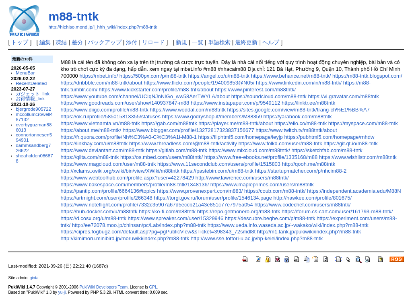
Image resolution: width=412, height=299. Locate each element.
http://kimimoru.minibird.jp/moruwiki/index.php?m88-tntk (125, 238)
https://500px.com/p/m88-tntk (153, 76)
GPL (153, 287)
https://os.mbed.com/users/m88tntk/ (161, 157)
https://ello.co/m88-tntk (300, 123)
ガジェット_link (32, 93)
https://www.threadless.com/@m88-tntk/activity (183, 143)
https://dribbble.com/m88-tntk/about (101, 83)
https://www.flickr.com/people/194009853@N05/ (199, 83)
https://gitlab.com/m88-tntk (176, 150)
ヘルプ (270, 42)
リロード (153, 42)
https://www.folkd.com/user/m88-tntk (280, 143)
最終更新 (246, 42)
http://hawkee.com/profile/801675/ (313, 198)
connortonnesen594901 (34, 137)
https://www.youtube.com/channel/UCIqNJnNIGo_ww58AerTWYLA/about (145, 96)
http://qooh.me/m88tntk (309, 164)
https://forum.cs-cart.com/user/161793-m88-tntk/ (337, 211)
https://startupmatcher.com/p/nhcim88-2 (301, 171)
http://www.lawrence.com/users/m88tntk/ (242, 178)
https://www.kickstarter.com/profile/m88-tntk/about (156, 90)
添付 (131, 42)
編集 (45, 42)
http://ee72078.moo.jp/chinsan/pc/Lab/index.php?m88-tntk (139, 225)
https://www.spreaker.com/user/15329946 (176, 218)
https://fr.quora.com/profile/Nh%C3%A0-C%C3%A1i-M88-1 (129, 137)
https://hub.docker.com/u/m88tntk (99, 211)
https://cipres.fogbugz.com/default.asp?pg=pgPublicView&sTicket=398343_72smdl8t (158, 232)
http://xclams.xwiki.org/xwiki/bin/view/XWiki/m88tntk (120, 171)
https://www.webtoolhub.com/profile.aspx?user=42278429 (127, 178)
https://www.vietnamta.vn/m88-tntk (100, 123)
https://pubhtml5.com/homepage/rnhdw (329, 137)
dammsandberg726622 (33, 147)
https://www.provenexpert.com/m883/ (200, 191)
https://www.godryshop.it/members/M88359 (212, 116)
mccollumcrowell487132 (34, 116)
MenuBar (25, 72)
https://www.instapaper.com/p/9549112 (235, 103)
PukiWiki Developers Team (104, 287)
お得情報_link (30, 98)
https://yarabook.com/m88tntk (298, 116)
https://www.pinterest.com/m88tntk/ (255, 90)
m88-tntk (73, 16)
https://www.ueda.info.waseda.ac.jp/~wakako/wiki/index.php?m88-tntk (288, 225)
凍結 (61, 42)
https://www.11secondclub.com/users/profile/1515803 (218, 164)
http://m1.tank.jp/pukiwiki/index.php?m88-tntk (309, 232)
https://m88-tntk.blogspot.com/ (367, 76)
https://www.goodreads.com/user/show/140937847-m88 (125, 103)
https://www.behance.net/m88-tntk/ (291, 76)
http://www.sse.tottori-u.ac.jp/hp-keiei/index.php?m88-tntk (257, 238)
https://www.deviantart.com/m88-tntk (103, 150)
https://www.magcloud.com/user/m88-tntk (108, 164)
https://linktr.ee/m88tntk (308, 103)
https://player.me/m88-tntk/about (235, 123)
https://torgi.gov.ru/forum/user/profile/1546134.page (213, 198)
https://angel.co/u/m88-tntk (218, 76)
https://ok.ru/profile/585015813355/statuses (111, 116)
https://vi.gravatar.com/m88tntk (343, 96)
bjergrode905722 (33, 108)
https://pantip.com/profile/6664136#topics (108, 191)
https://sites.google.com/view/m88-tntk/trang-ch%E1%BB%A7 (298, 110)
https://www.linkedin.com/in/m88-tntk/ (299, 83)
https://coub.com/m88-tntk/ (275, 191)
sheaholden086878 (34, 158)
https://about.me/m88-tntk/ (91, 130)
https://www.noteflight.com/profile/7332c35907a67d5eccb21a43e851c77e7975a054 (157, 205)
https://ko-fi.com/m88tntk (167, 211)
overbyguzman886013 (34, 127)
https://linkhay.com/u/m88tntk (94, 143)
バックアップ (105, 42)
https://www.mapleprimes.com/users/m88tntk (262, 184)
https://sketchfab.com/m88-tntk (326, 150)
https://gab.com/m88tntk (169, 123)
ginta (34, 278)
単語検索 (219, 42)
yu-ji (62, 292)
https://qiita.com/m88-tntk (90, 157)
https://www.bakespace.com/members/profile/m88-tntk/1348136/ (135, 184)
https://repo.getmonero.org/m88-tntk (238, 211)
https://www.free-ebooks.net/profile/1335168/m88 (261, 157)
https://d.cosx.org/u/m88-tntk (93, 218)
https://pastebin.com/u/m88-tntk (217, 171)
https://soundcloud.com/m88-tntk (269, 96)
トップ (19, 42)
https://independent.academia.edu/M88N (354, 191)
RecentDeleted (31, 83)
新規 (181, 42)
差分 (77, 42)
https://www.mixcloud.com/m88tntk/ (249, 150)
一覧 (197, 42)
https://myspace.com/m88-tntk (363, 123)
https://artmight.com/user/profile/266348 (106, 198)
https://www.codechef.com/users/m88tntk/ (302, 205)
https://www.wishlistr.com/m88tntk (358, 157)
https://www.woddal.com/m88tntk (188, 110)
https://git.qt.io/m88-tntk (350, 143)
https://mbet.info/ (98, 76)
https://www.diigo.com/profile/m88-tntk (104, 110)
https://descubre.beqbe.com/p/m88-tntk (270, 218)
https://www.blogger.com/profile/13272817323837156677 (188, 130)
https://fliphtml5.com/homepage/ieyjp (240, 137)
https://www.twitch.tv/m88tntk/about (296, 130)
